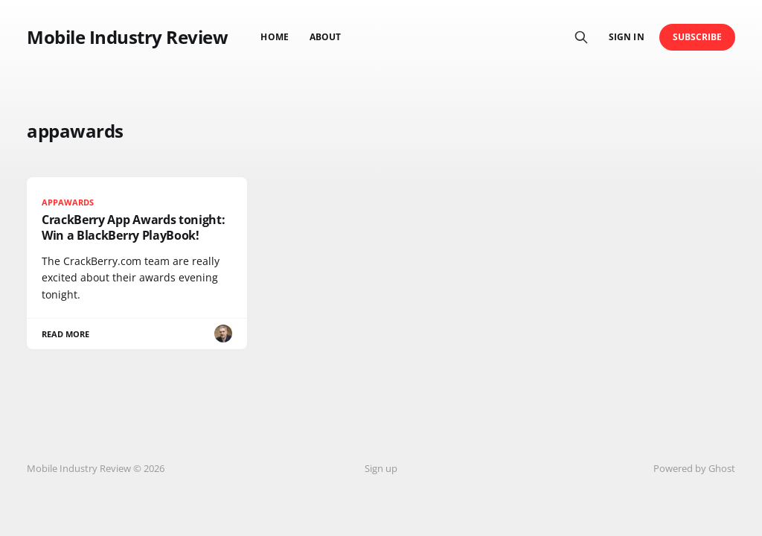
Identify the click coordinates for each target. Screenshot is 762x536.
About (325, 37)
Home (274, 37)
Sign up (381, 468)
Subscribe (698, 37)
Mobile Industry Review (127, 37)
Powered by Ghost (694, 468)
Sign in (626, 37)
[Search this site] (581, 37)
